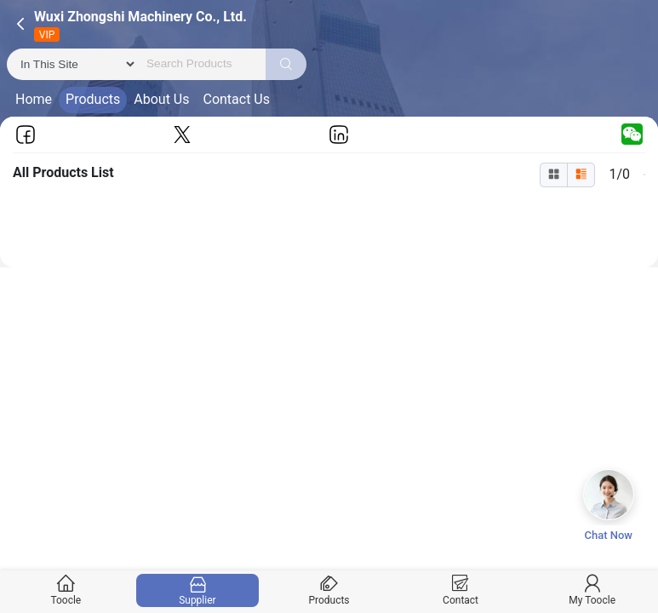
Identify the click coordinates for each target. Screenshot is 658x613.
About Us (161, 99)
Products (93, 99)
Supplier (197, 590)
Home (33, 99)
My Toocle (592, 590)
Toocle (66, 590)
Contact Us (236, 99)
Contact (460, 590)
